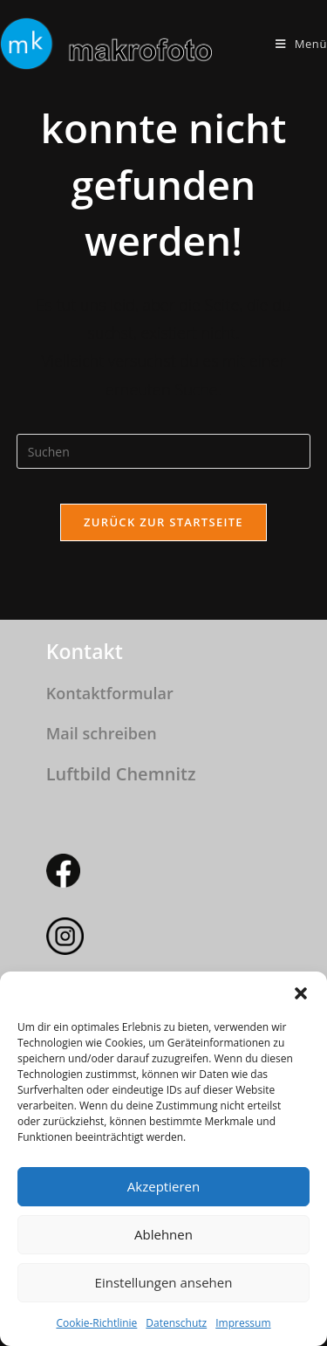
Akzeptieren (163, 1186)
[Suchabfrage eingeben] (164, 451)
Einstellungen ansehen (164, 1282)
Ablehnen (163, 1234)
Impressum (242, 1322)
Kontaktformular (110, 693)
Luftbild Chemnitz (121, 774)
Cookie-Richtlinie (96, 1322)
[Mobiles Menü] (301, 44)
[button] (301, 993)
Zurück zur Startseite (163, 522)
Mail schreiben (101, 733)
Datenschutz (176, 1322)
